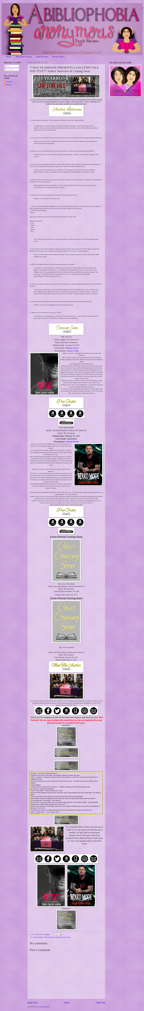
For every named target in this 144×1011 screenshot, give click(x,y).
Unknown (8, 85)
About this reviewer (23, 57)
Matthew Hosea (72, 348)
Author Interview (48, 937)
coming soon (58, 937)
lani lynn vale (66, 937)
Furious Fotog (72, 351)
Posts (7, 66)
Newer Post (32, 1003)
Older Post (100, 1003)
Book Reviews (42, 57)
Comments (9, 69)
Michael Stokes (72, 442)
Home (8, 57)
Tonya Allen (9, 81)
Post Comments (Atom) (43, 1007)
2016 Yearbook (38, 937)
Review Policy (59, 57)
